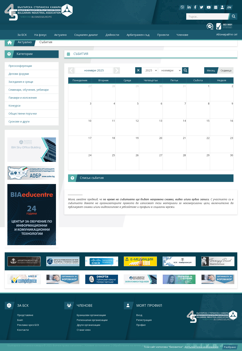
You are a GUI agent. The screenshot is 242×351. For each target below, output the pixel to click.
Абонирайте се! (226, 34)
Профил (141, 325)
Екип (20, 320)
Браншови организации (91, 315)
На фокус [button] (40, 35)
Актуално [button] (60, 35)
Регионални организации (92, 320)
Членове (84, 305)
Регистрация (144, 320)
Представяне (25, 315)
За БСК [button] (22, 35)
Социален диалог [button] (86, 35)
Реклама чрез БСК (28, 325)
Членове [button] (182, 35)
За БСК (23, 305)
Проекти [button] (163, 35)
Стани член (84, 330)
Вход (139, 315)
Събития (46, 42)
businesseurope (218, 319)
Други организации (88, 325)
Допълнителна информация (201, 347)
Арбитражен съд (138, 35)
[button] (32, 54)
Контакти (23, 330)
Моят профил (149, 305)
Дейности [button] (112, 35)
